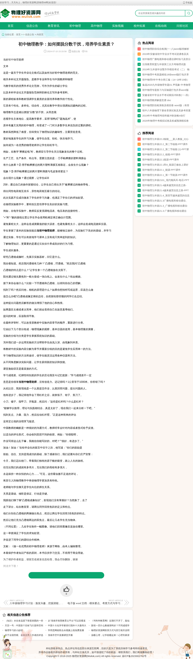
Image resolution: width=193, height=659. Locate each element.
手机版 (187, 2)
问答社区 (182, 25)
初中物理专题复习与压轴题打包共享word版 (165, 90)
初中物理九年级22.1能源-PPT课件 (160, 159)
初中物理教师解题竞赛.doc (156, 100)
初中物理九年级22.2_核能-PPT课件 (161, 154)
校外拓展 (139, 25)
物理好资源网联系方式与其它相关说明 (110, 630)
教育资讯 (53, 25)
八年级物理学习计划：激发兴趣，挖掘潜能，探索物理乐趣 (43, 601)
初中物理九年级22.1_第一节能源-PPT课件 (165, 175)
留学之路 (48, 447)
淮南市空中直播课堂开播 (60, 635)
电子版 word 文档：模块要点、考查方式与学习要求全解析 (100, 601)
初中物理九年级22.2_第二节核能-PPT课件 (165, 144)
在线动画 (161, 25)
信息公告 (32, 25)
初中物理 (75, 25)
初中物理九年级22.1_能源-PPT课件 (161, 169)
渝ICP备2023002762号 (134, 656)
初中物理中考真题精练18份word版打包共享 (165, 74)
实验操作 (44, 243)
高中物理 (96, 25)
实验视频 (118, 25)
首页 (11, 25)
